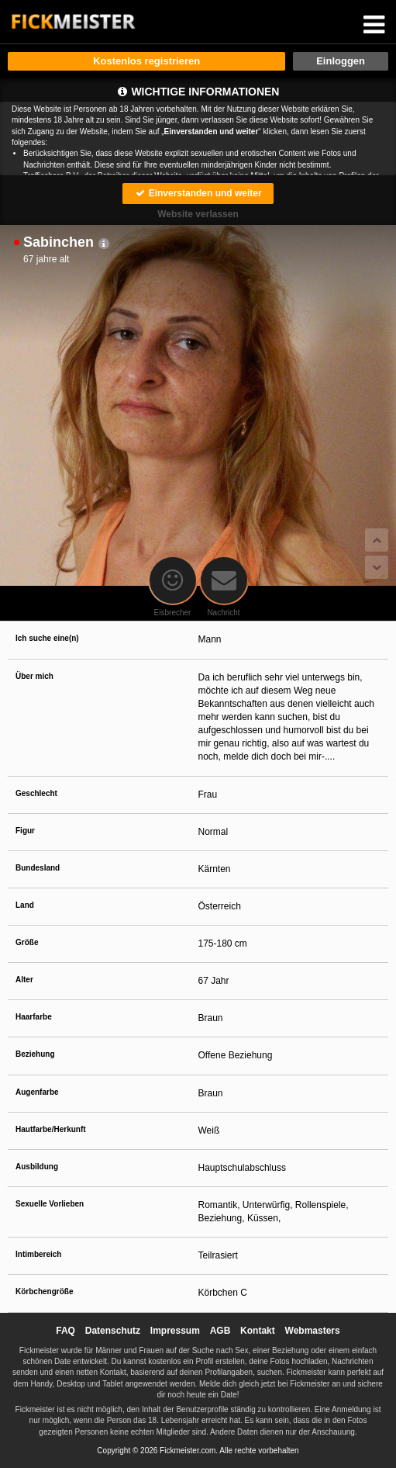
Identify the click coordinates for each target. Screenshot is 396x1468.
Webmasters (312, 1330)
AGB (220, 1330)
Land (24, 905)
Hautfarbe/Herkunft (50, 1129)
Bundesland (37, 868)
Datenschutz (112, 1330)
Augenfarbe (37, 1092)
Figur (25, 830)
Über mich (34, 676)
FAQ (65, 1330)
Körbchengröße (44, 1291)
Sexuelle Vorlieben (49, 1204)
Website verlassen (198, 214)
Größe (26, 942)
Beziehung (35, 1054)
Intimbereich (38, 1254)
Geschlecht (36, 793)
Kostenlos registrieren (146, 61)
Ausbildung (36, 1166)
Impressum (175, 1330)
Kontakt (257, 1330)
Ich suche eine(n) (47, 638)
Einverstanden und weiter (197, 193)
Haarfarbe (33, 1017)
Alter (24, 979)
